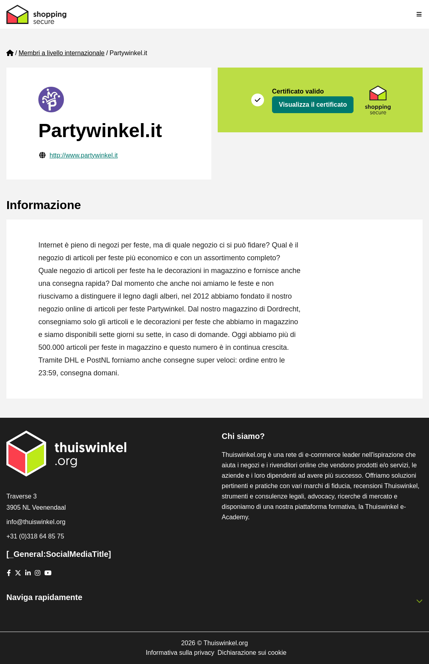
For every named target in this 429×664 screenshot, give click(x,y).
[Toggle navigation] (419, 14)
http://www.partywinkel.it (84, 155)
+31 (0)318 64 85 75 (35, 536)
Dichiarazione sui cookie (252, 652)
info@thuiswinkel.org (36, 521)
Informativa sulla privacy (180, 652)
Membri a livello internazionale (61, 53)
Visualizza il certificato (313, 104)
